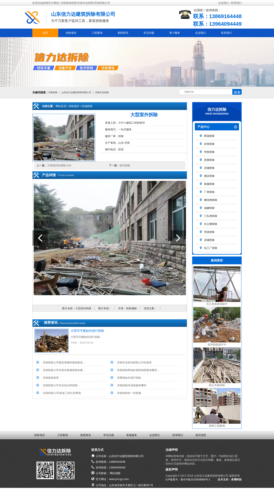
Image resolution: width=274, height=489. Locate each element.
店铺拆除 (207, 167)
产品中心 (217, 127)
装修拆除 (207, 183)
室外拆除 (124, 165)
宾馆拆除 (207, 143)
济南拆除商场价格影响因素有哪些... (138, 370)
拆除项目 (71, 32)
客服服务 (131, 435)
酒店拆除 (207, 175)
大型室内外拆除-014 (59, 165)
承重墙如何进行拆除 (129, 377)
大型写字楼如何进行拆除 (87, 330)
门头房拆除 (208, 215)
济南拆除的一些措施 (129, 392)
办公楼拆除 (208, 223)
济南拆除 (52, 92)
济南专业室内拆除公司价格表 (134, 362)
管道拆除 (207, 231)
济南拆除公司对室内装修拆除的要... (64, 370)
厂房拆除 (207, 191)
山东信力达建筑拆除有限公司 (76, 92)
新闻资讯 (123, 32)
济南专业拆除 (102, 92)
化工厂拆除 (208, 247)
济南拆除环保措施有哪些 (131, 385)
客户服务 (174, 32)
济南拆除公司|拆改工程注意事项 (62, 392)
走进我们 (223, 2)
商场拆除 (207, 135)
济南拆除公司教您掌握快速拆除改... (64, 362)
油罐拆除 (207, 207)
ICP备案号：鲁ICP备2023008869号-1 (188, 479)
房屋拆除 (207, 159)
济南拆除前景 (51, 377)
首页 (45, 32)
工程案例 (97, 32)
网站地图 (115, 473)
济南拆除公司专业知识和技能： (61, 385)
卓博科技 (236, 479)
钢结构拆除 (208, 199)
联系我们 (236, 2)
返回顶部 (200, 435)
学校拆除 (207, 151)
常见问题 (148, 32)
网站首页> (62, 106)
